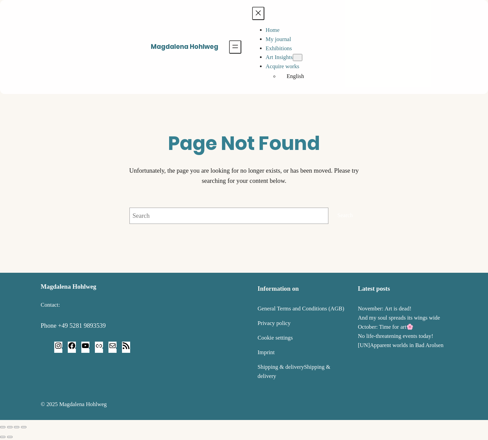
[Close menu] (258, 13)
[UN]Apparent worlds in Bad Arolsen (401, 345)
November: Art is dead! (384, 308)
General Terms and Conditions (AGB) (301, 308)
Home (273, 30)
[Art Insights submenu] (297, 57)
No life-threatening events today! (395, 336)
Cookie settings (275, 337)
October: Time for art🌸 (385, 327)
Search (345, 215)
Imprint (266, 352)
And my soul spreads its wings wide (399, 317)
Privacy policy (274, 323)
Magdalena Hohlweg (184, 46)
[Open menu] (235, 47)
